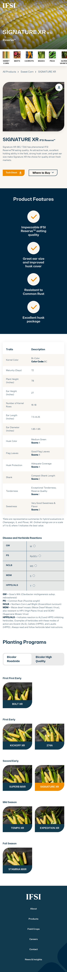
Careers (33, 939)
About (33, 909)
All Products (9, 72)
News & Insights (33, 960)
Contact (33, 949)
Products (33, 919)
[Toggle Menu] (61, 6)
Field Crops (33, 929)
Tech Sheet (11, 176)
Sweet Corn (27, 72)
